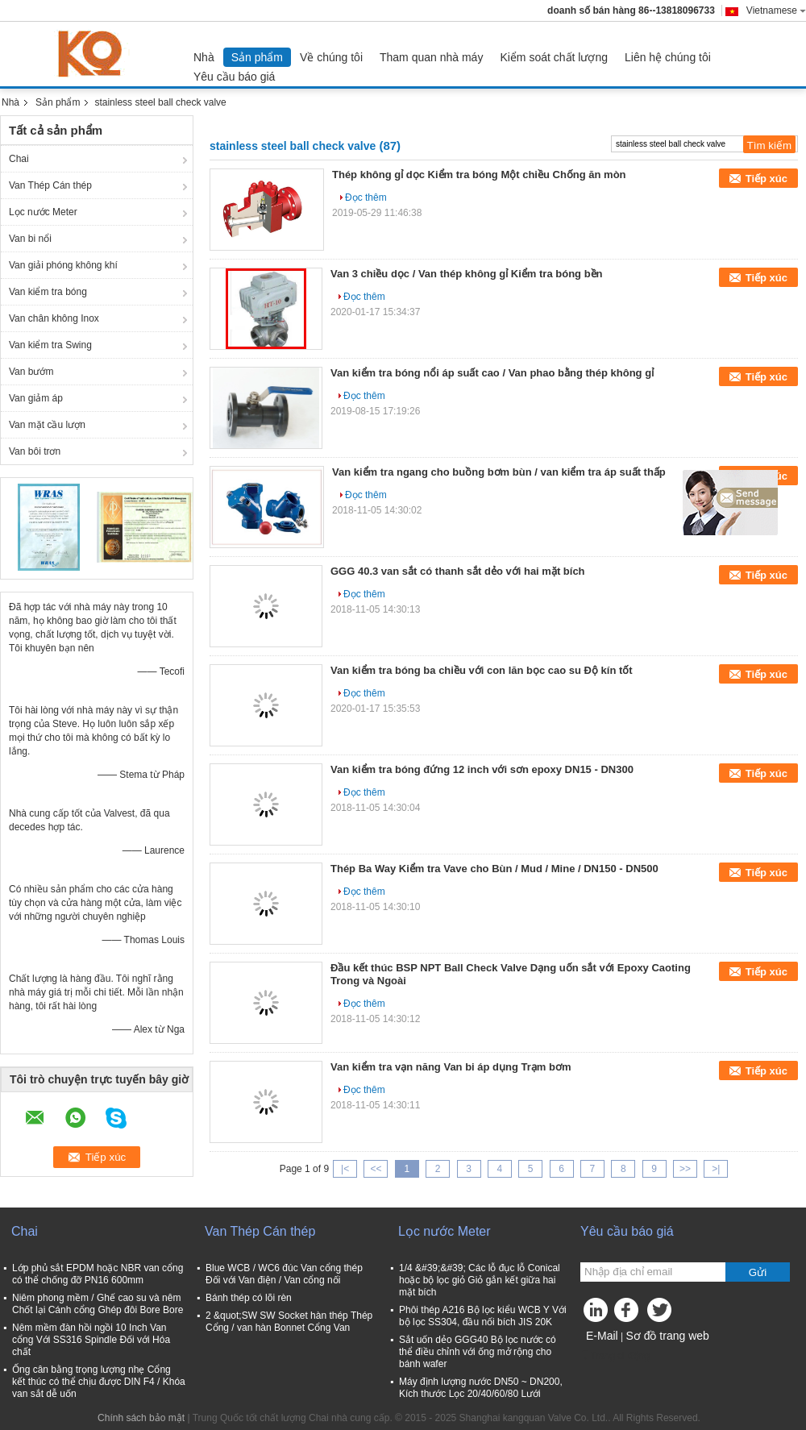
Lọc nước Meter (43, 212)
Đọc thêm (366, 197)
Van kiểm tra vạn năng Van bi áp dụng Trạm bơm (450, 1067)
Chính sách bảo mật (141, 1418)
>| (716, 1168)
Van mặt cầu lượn (47, 424)
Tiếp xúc (766, 179)
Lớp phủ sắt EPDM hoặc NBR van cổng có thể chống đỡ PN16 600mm (97, 1274)
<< (375, 1168)
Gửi (758, 1272)
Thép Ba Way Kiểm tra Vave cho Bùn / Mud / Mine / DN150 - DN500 (494, 869)
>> (685, 1168)
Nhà (203, 57)
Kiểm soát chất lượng (554, 57)
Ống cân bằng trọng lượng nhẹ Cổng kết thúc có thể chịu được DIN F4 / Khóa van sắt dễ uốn (98, 1381)
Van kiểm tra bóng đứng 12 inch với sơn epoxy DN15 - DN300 (482, 769)
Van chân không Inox (54, 318)
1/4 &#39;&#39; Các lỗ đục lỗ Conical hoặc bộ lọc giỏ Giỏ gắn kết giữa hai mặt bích (479, 1280)
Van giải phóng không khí (63, 265)
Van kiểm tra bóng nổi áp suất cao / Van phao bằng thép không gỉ (492, 373)
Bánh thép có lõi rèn (249, 1297)
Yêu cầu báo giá (234, 76)
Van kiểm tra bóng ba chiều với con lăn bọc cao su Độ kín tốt (481, 670)
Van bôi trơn (34, 451)
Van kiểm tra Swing (50, 345)
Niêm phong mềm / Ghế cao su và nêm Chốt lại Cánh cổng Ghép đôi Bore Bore (97, 1304)
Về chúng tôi (331, 57)
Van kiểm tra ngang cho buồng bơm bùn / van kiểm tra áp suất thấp (499, 472)
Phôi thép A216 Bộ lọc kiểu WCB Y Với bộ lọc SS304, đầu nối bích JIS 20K (483, 1316)
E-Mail (602, 1335)
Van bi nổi (30, 238)
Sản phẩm (257, 57)
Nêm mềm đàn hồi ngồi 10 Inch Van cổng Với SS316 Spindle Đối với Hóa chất (91, 1339)
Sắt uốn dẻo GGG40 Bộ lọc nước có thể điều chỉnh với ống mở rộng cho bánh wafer (477, 1352)
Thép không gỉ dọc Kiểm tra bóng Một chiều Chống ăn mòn (479, 174)
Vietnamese (776, 10)
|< (345, 1168)
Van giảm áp (36, 398)
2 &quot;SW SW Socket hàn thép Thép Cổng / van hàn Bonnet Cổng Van (289, 1321)
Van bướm (31, 371)
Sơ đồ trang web (666, 1335)
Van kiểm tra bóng (48, 291)
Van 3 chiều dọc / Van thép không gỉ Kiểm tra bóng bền (466, 274)
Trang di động (615, 1355)
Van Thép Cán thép (50, 185)
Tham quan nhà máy (431, 57)
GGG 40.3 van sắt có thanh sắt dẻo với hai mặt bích (457, 571)
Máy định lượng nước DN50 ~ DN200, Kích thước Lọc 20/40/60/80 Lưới (481, 1387)
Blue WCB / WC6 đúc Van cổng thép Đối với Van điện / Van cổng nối (284, 1274)
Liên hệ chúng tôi (668, 57)
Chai (19, 158)
